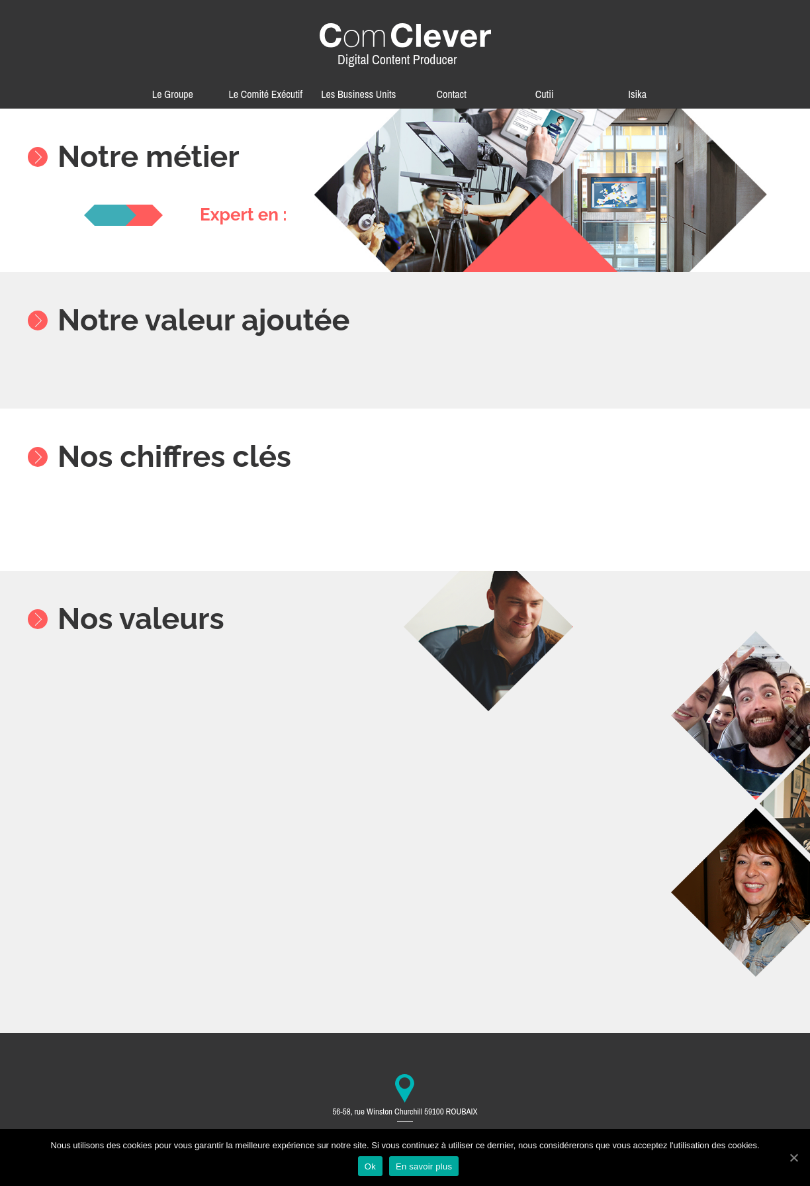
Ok (370, 1166)
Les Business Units (358, 94)
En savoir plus (424, 1166)
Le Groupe (172, 94)
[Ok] (793, 1157)
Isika (637, 94)
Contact (452, 94)
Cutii (544, 94)
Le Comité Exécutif (266, 94)
